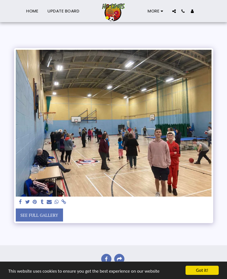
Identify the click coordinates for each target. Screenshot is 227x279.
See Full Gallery (39, 215)
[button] (174, 11)
